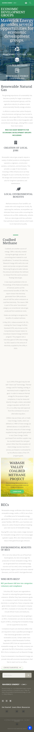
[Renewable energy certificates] (17, 70)
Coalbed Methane (17, 65)
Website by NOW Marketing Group (17, 728)
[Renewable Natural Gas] (17, 49)
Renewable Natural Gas (17, 54)
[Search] (28, 675)
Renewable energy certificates (17, 77)
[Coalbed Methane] (17, 59)
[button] (26, 3)
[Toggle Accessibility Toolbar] (29, 728)
